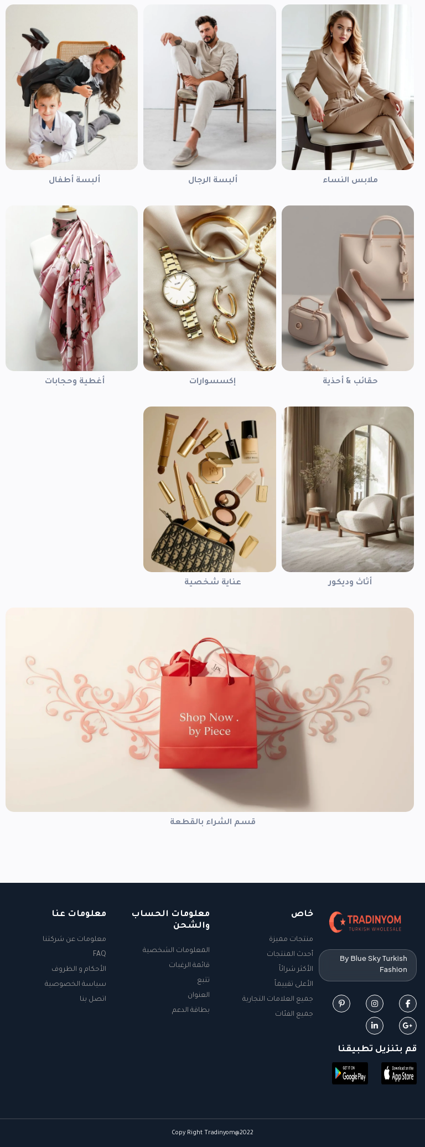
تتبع (203, 981)
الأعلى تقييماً (293, 985)
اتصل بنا (93, 1000)
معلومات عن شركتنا (74, 940)
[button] (399, 1074)
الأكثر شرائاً (296, 970)
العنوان (199, 996)
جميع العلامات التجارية (277, 1000)
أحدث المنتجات (290, 955)
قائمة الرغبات (189, 966)
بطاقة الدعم (191, 1011)
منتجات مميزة (291, 940)
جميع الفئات (294, 1015)
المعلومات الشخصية (176, 951)
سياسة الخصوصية (75, 985)
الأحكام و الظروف (78, 970)
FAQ (99, 955)
